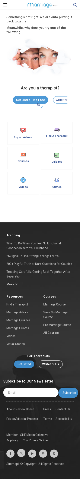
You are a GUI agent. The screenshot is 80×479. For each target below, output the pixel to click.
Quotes (56, 182)
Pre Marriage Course (57, 325)
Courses (23, 158)
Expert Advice (23, 133)
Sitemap (12, 464)
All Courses (51, 332)
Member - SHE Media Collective (27, 435)
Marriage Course (54, 304)
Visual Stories (15, 344)
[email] (30, 392)
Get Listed (24, 364)
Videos (23, 182)
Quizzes (56, 158)
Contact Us (62, 409)
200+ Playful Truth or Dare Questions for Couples (39, 264)
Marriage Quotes (17, 328)
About (10, 409)
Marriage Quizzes (18, 320)
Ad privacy (12, 440)
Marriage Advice (17, 312)
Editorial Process (27, 419)
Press (47, 409)
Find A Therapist (56, 132)
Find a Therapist (17, 304)
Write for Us (50, 364)
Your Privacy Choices (35, 440)
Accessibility (63, 419)
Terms (47, 419)
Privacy (11, 419)
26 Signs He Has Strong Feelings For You (33, 256)
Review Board (25, 409)
